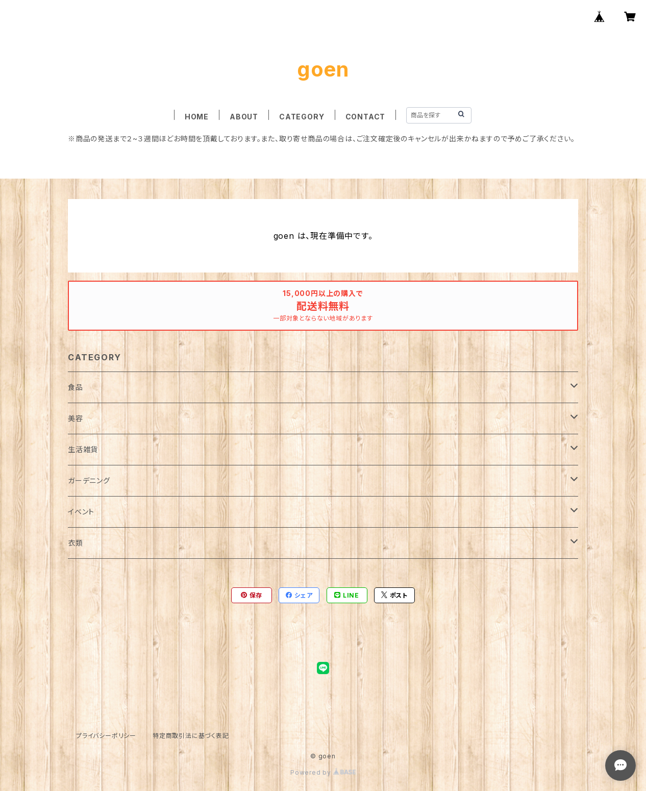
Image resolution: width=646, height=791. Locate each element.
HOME (197, 116)
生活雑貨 (83, 449)
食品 (75, 387)
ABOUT (244, 116)
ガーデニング (89, 480)
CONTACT (365, 116)
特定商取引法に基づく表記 (191, 735)
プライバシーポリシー (106, 735)
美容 (75, 418)
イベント (81, 511)
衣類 (75, 542)
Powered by (323, 772)
